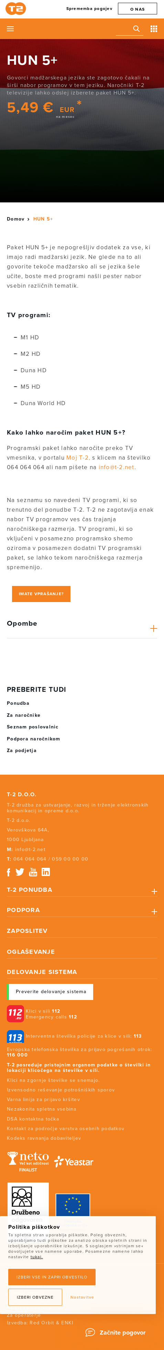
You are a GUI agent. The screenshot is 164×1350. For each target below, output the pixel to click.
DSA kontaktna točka (33, 1119)
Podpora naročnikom (34, 739)
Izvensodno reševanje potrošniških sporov (61, 1090)
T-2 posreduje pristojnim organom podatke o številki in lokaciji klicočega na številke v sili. (79, 1068)
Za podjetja (22, 750)
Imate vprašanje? (41, 593)
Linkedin (46, 872)
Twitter (20, 872)
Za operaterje (24, 1315)
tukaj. (37, 1256)
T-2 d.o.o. (22, 794)
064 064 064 (30, 859)
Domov (15, 219)
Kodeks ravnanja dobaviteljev (44, 1138)
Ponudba (18, 703)
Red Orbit (42, 1323)
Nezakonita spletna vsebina (42, 1109)
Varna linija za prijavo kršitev (43, 1099)
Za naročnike (24, 715)
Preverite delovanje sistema (51, 992)
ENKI (67, 1323)
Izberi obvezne (35, 1297)
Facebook (8, 872)
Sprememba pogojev (89, 8)
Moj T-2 (77, 457)
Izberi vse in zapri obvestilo (52, 1277)
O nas (137, 9)
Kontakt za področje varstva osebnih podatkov (65, 1129)
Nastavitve (82, 1297)
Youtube (33, 872)
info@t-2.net (116, 467)
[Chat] (117, 1332)
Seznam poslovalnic (33, 727)
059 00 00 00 (70, 859)
